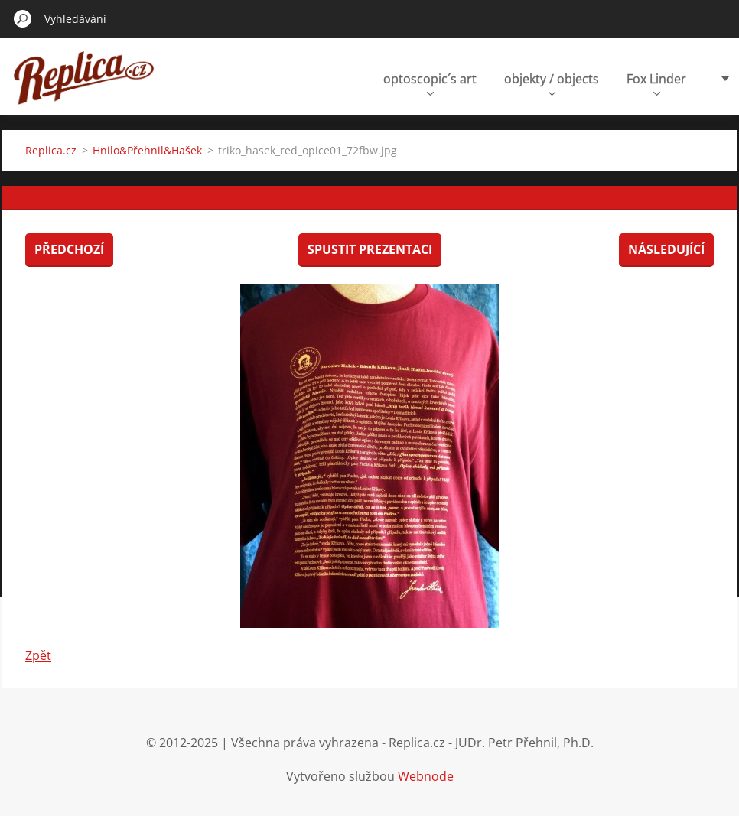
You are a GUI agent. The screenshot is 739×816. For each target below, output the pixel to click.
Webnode (426, 776)
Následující (666, 249)
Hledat (23, 18)
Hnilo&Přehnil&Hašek (147, 150)
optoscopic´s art (430, 83)
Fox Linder (656, 83)
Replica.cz (51, 150)
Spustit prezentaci (370, 249)
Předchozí (69, 249)
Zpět (38, 655)
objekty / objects (551, 83)
